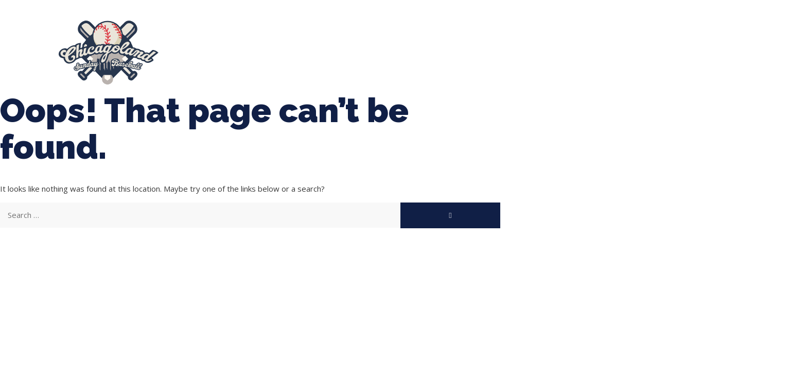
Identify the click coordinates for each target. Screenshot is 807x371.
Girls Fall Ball (626, 48)
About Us (206, 48)
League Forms (221, 57)
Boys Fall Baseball (538, 48)
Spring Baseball (283, 48)
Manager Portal (710, 48)
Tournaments (368, 48)
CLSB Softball (449, 48)
